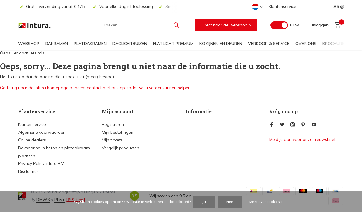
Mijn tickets (112, 140)
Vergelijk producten (120, 148)
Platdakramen (90, 43)
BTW (294, 25)
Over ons (305, 43)
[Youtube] (314, 125)
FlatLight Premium (173, 43)
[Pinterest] (303, 125)
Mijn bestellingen (117, 132)
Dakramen (56, 43)
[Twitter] (282, 125)
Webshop (28, 43)
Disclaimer (28, 171)
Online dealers (32, 140)
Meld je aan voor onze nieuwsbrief (302, 139)
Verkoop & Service (268, 43)
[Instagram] (292, 125)
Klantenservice (282, 6)
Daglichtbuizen (129, 43)
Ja (204, 201)
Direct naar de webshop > (226, 25)
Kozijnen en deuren (220, 43)
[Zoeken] (141, 25)
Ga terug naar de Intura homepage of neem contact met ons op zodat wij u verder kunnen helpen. (95, 87)
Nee (229, 201)
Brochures (334, 43)
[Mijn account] (320, 25)
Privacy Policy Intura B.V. (41, 163)
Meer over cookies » (265, 201)
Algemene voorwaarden (41, 132)
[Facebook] (271, 125)
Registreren (113, 124)
